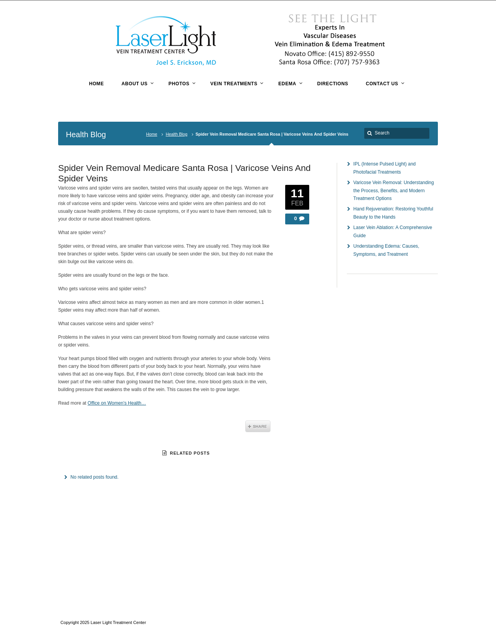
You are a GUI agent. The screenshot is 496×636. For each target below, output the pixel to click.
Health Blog (177, 134)
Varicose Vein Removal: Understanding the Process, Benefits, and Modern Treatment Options (393, 190)
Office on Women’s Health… (117, 403)
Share (257, 426)
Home (151, 134)
